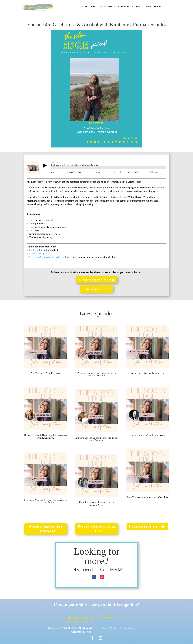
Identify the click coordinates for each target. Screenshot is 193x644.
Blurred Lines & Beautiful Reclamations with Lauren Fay (45, 436)
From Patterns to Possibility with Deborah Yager (96, 503)
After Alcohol (124, 6)
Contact (147, 6)
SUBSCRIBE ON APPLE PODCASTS (47, 529)
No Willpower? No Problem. (45, 373)
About (93, 6)
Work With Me (105, 6)
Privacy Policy (127, 628)
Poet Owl (34, 250)
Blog (138, 6)
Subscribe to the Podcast (96, 280)
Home (84, 6)
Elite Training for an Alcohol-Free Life (147, 497)
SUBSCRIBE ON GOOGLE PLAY (98, 529)
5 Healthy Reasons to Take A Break (46, 257)
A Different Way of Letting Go (147, 373)
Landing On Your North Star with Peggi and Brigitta (96, 439)
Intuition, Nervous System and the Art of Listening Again (45, 501)
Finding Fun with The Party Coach (147, 435)
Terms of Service (109, 628)
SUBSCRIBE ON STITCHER (149, 526)
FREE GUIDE (111, 617)
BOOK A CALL (78, 618)
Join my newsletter (96, 289)
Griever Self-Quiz (38, 253)
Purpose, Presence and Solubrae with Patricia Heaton (96, 374)
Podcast (158, 6)
